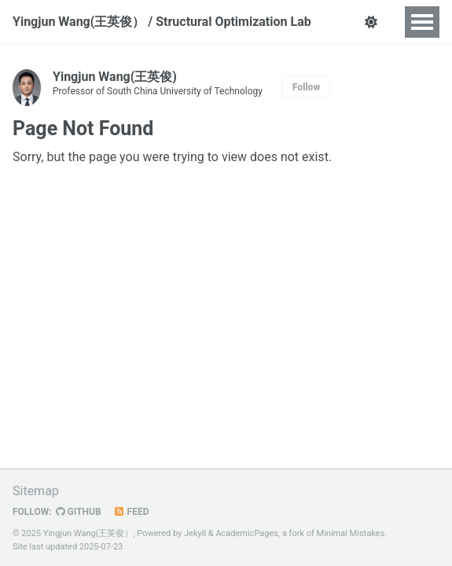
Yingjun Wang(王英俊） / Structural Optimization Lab (162, 21)
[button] (371, 22)
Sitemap (36, 490)
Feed (131, 511)
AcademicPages (246, 533)
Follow (306, 87)
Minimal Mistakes (351, 533)
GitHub (78, 511)
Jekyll (195, 533)
